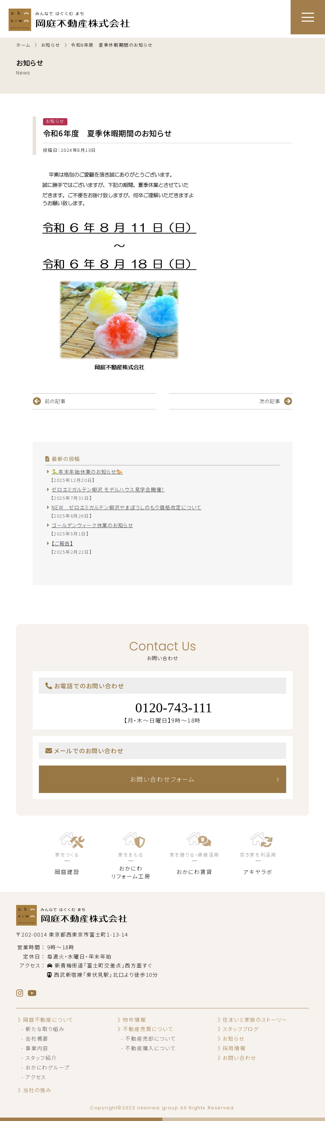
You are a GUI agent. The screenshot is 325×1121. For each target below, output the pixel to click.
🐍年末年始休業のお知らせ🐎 (87, 471)
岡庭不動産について (48, 1019)
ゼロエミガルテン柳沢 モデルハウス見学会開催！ (108, 489)
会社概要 (36, 1038)
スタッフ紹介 (41, 1058)
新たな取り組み (45, 1029)
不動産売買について (148, 1029)
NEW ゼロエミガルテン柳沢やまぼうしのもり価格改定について (127, 507)
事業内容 (36, 1048)
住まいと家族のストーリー (255, 1019)
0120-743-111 (173, 707)
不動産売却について (150, 1038)
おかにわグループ (47, 1067)
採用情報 (234, 1048)
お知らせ (233, 1038)
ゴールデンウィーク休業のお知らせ (92, 525)
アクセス (35, 1077)
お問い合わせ (239, 1058)
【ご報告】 (62, 543)
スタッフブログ (241, 1029)
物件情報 (134, 1019)
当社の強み (37, 1090)
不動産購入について (150, 1048)
